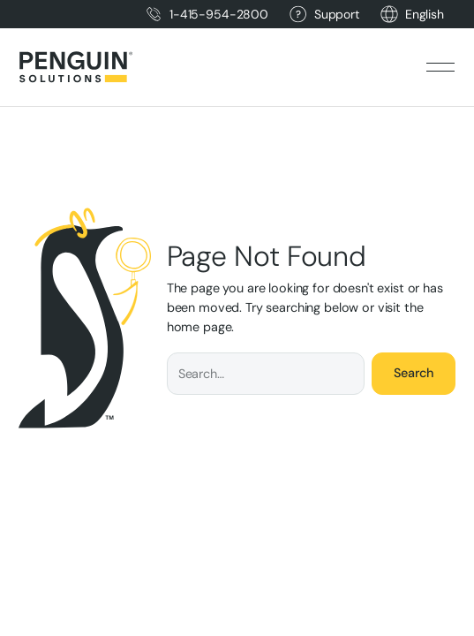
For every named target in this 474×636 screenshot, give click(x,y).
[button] (424, 14)
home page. (201, 327)
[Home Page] (75, 67)
